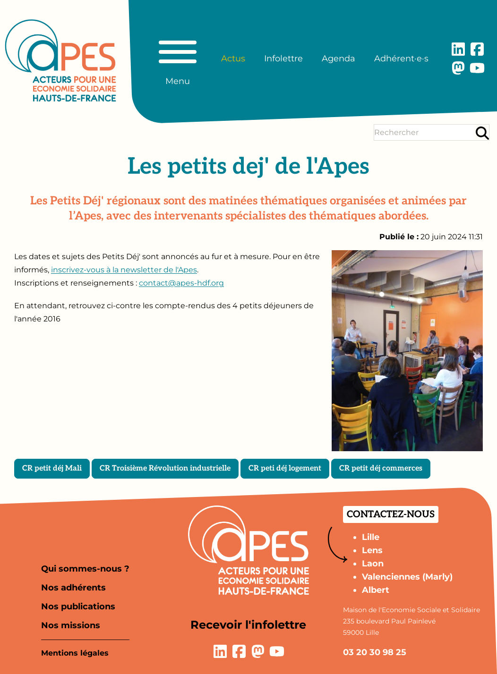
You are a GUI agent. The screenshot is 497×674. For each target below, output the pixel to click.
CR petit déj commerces (380, 468)
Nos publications (78, 606)
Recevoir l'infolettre (248, 625)
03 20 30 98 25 (374, 652)
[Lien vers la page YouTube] (477, 68)
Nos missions (70, 625)
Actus (233, 58)
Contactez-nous (391, 514)
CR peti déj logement (284, 468)
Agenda (338, 58)
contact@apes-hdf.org (181, 282)
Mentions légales (75, 653)
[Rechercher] (482, 133)
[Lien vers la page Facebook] (477, 49)
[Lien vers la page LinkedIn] (458, 49)
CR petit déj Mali (52, 468)
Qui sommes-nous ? (85, 569)
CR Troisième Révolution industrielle (165, 468)
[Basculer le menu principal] (177, 58)
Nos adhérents (73, 587)
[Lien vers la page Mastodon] (458, 68)
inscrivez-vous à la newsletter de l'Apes (124, 269)
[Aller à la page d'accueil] (60, 60)
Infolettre (283, 58)
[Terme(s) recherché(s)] (424, 132)
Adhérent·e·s (401, 58)
